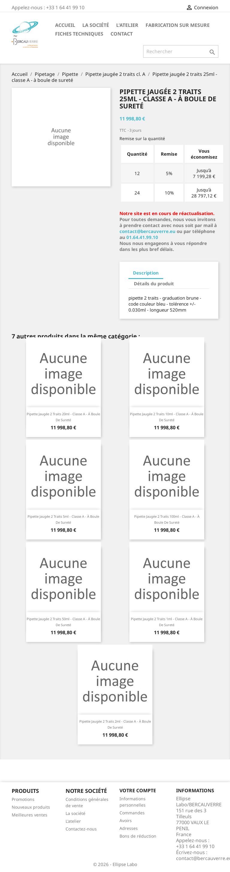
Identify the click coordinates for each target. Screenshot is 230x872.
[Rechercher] (180, 51)
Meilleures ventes (29, 815)
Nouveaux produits (31, 807)
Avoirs (125, 820)
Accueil (65, 25)
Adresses (128, 828)
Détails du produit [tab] (154, 283)
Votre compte (137, 790)
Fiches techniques (79, 33)
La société (95, 25)
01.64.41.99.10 (142, 237)
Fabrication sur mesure (178, 25)
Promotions (23, 799)
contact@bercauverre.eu (147, 231)
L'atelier (127, 25)
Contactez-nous (81, 829)
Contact (122, 33)
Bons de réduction (137, 836)
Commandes (132, 813)
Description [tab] (146, 273)
